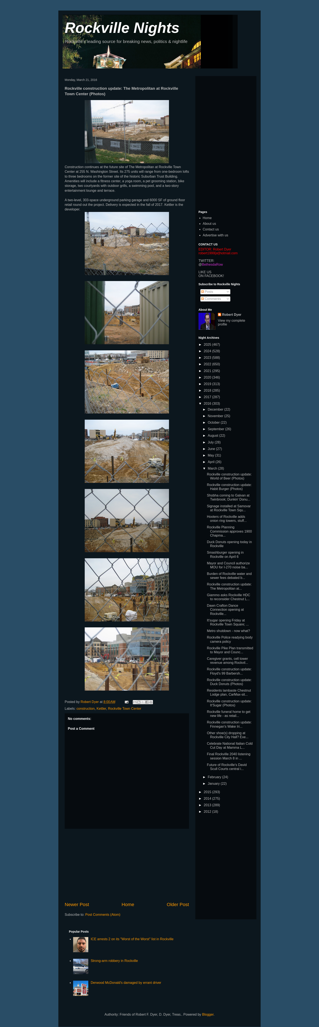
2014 (208, 798)
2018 (208, 390)
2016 (208, 403)
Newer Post (77, 904)
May (211, 455)
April (211, 462)
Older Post (178, 904)
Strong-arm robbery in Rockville (114, 961)
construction (85, 708)
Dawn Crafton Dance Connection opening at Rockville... (225, 609)
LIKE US (204, 272)
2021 (208, 371)
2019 (208, 384)
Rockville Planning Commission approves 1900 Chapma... (229, 531)
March (213, 468)
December (216, 409)
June (212, 449)
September (216, 429)
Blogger (207, 1014)
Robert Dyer (231, 314)
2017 (208, 397)
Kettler (101, 708)
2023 (208, 357)
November (216, 416)
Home (128, 904)
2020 (208, 377)
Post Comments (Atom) (102, 914)
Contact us (211, 229)
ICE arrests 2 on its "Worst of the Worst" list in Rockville (132, 939)
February (215, 777)
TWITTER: (206, 260)
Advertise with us (215, 235)
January (214, 783)
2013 (208, 805)
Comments (211, 299)
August (213, 435)
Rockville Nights (122, 28)
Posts (207, 291)
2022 (208, 364)
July (211, 442)
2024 (208, 351)
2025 (208, 344)
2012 (208, 811)
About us (209, 223)
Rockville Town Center (124, 708)
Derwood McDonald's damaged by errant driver (126, 982)
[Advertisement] (127, 865)
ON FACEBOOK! (211, 276)
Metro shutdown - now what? (228, 631)
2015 (208, 792)
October (214, 422)
